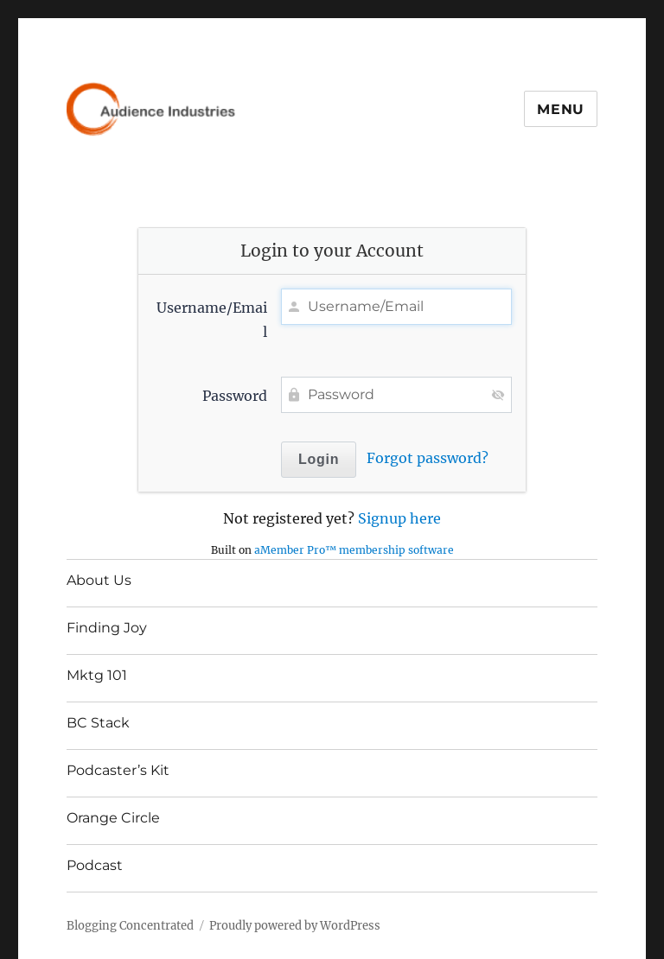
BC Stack (98, 722)
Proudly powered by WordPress (294, 925)
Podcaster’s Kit (118, 770)
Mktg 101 (97, 675)
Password (234, 395)
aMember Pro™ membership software (354, 549)
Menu (560, 109)
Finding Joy (107, 627)
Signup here (399, 518)
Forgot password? (427, 458)
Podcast (95, 865)
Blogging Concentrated (130, 925)
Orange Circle (113, 818)
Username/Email (211, 319)
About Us (99, 580)
